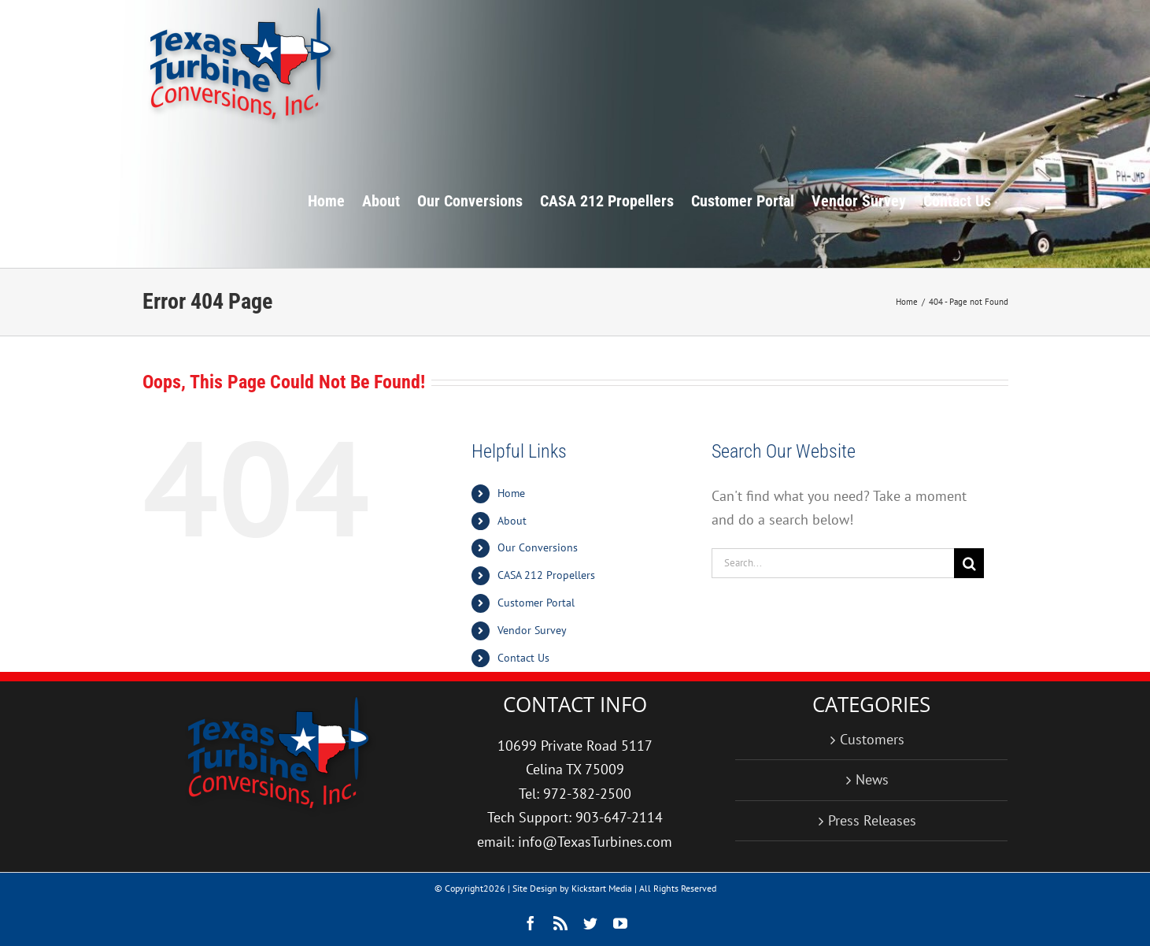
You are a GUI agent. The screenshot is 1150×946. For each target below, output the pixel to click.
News (872, 779)
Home (511, 493)
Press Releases (872, 820)
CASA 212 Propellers (546, 575)
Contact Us (523, 658)
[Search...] (833, 563)
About (512, 521)
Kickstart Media (601, 888)
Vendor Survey (532, 630)
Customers (872, 739)
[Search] (969, 563)
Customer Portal (536, 602)
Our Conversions (537, 547)
